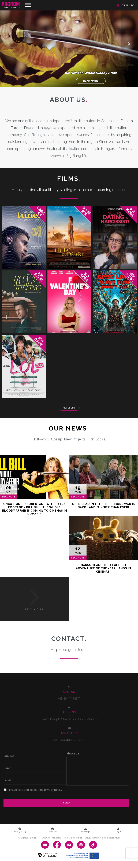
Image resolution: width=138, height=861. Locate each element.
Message (72, 753)
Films (69, 178)
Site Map (85, 830)
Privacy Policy (19, 830)
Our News (69, 428)
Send (66, 802)
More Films (69, 408)
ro (132, 5)
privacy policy (53, 789)
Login (118, 830)
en (123, 5)
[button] (129, 43)
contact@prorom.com (69, 739)
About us (69, 99)
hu (127, 5)
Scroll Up (53, 830)
